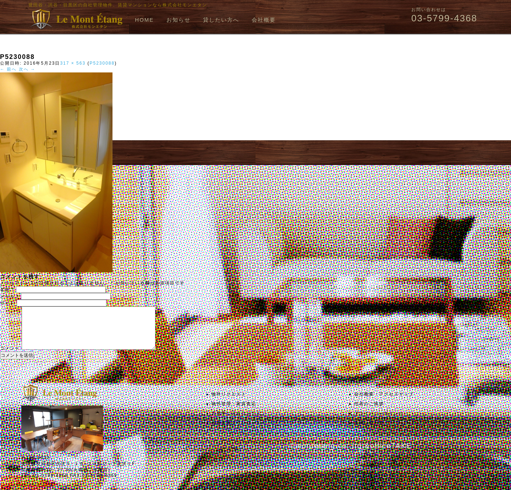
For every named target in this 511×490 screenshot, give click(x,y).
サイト (7, 303)
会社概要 (264, 20)
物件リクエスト (228, 402)
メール (9, 296)
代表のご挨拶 (369, 412)
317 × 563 (73, 63)
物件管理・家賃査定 (233, 412)
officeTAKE (391, 454)
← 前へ (8, 69)
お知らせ (178, 20)
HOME (144, 20)
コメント (10, 356)
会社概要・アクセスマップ (384, 402)
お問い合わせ (369, 431)
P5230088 (102, 63)
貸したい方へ (221, 20)
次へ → (27, 69)
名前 (7, 289)
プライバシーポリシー (379, 421)
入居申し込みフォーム (236, 421)
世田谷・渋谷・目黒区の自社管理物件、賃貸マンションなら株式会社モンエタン (117, 4)
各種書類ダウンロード (236, 431)
